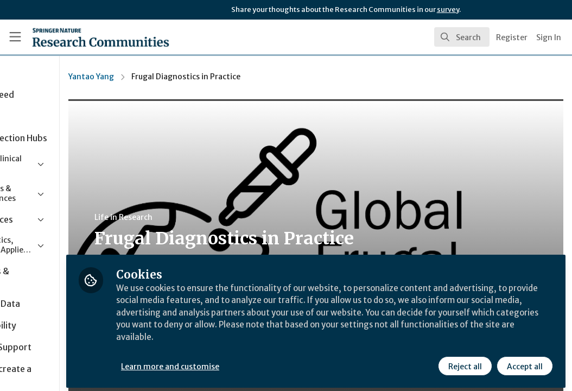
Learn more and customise (250, 362)
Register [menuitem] (511, 37)
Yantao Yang (170, 76)
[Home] (82, 37)
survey (448, 9)
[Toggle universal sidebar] (15, 37)
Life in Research (203, 217)
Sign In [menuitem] (548, 37)
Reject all (464, 362)
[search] (462, 37)
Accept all (524, 362)
